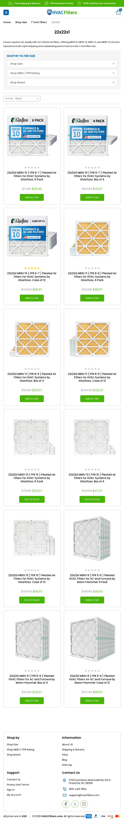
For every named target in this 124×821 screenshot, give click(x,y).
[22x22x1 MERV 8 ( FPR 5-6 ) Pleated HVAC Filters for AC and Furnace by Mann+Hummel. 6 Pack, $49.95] (92, 538)
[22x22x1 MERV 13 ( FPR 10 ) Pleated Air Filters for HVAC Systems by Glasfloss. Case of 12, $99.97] (32, 538)
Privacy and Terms (18, 784)
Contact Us (13, 779)
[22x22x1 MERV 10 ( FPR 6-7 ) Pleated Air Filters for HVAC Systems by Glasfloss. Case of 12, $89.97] (32, 236)
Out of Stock (32, 499)
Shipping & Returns (73, 749)
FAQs (65, 754)
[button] (6, 12)
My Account (14, 795)
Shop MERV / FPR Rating (20, 749)
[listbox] (27, 98)
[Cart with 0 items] (118, 12)
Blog (64, 759)
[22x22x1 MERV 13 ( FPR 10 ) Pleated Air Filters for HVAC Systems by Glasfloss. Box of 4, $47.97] (92, 437)
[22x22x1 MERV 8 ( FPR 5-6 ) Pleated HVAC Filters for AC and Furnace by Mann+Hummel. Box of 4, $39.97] (32, 639)
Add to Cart (32, 197)
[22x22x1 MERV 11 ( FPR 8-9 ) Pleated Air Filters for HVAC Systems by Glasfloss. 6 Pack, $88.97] (92, 236)
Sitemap (67, 765)
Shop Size (12, 744)
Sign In (11, 789)
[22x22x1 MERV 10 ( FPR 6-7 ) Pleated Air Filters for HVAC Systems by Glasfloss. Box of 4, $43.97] (92, 136)
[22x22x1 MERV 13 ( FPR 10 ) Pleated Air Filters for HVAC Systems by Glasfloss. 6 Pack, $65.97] (32, 437)
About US (67, 744)
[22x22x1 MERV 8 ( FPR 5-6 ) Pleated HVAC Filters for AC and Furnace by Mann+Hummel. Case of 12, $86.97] (92, 639)
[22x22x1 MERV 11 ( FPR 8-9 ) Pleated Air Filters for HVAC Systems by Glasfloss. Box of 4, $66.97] (32, 337)
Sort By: (9, 98)
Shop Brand (13, 754)
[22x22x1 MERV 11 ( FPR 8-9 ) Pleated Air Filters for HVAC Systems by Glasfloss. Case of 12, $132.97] (92, 337)
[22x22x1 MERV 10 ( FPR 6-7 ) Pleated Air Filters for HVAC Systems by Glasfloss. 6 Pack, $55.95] (32, 136)
